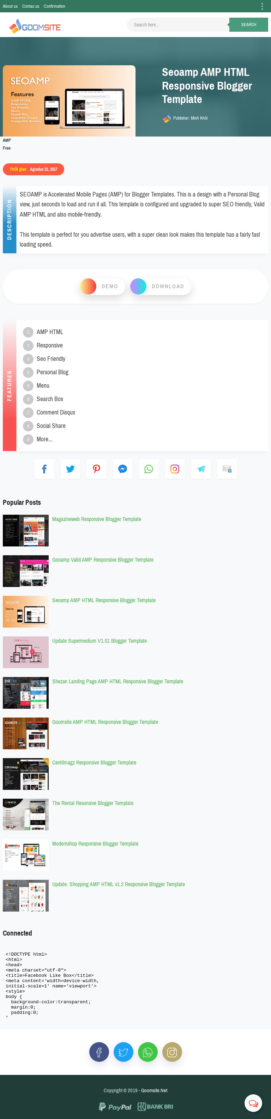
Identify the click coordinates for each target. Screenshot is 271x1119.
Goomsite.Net (154, 1090)
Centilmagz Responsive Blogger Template (94, 762)
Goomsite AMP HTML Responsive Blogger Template (105, 722)
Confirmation (54, 6)
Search (248, 25)
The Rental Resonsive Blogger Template (92, 803)
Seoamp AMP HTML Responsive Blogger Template (104, 600)
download (168, 286)
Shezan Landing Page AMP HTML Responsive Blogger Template (117, 681)
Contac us (30, 6)
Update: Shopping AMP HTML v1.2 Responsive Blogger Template (118, 884)
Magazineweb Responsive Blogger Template (96, 519)
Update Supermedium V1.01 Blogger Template (99, 641)
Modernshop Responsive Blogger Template (95, 844)
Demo (110, 286)
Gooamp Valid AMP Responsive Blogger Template (102, 560)
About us (10, 6)
